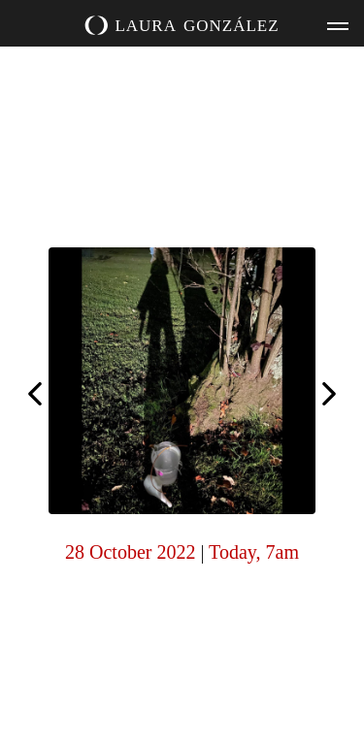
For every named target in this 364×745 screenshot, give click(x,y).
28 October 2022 (130, 552)
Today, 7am (254, 552)
